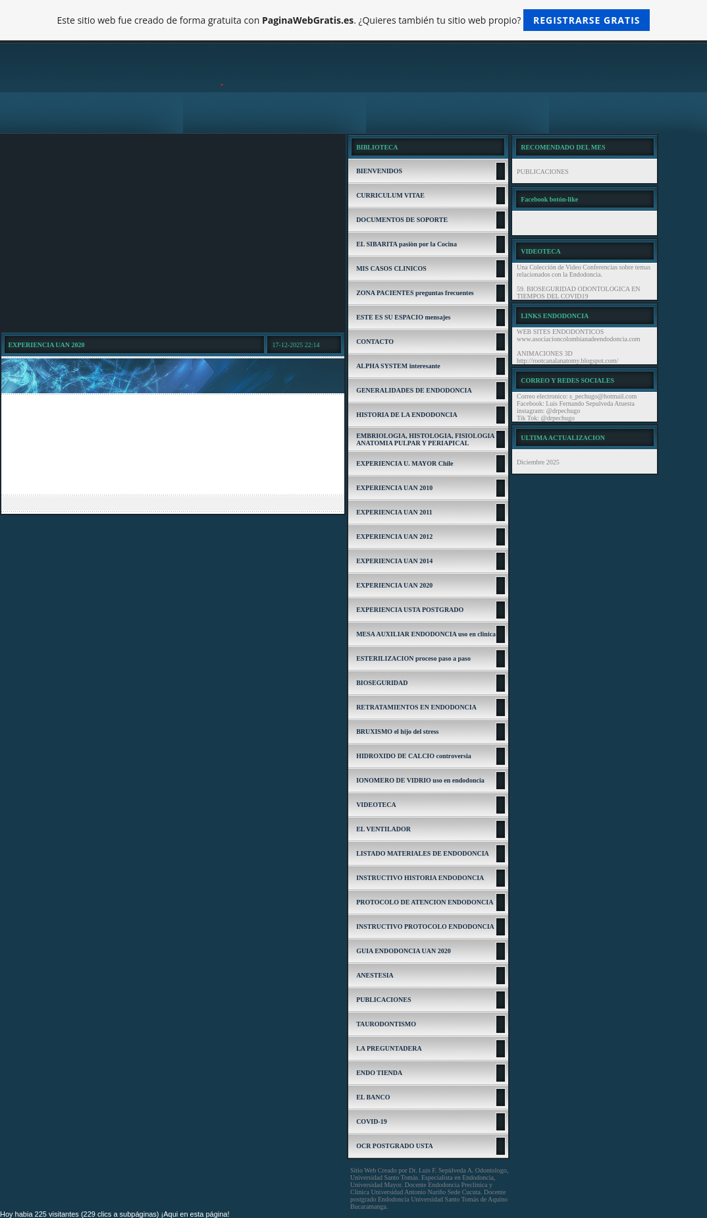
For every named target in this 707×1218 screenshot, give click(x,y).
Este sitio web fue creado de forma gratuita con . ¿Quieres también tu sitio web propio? (353, 20)
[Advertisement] (173, 232)
